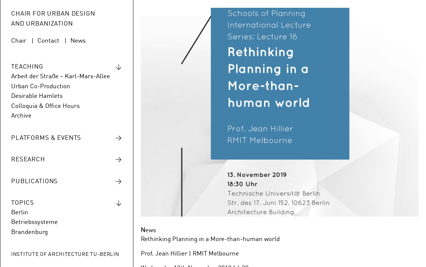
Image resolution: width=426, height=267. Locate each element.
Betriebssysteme (34, 222)
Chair (18, 41)
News (78, 41)
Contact (48, 41)
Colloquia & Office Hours (45, 106)
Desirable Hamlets (37, 96)
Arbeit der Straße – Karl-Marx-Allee (60, 76)
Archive (21, 116)
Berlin (19, 213)
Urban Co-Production (40, 86)
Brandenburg (29, 232)
